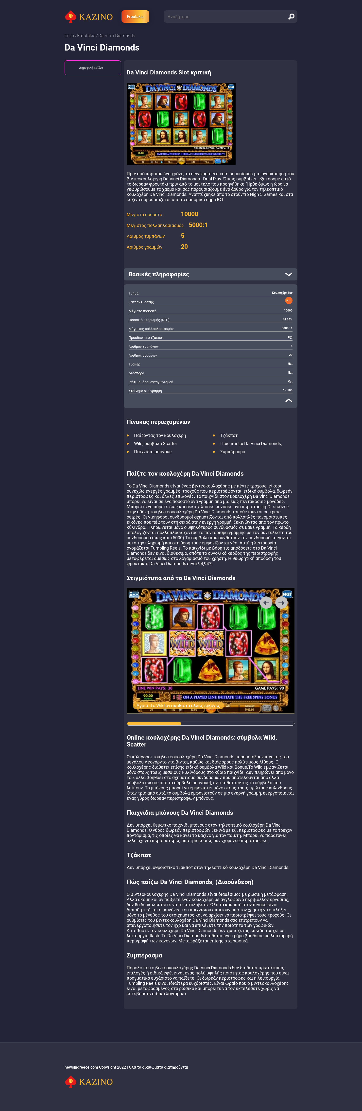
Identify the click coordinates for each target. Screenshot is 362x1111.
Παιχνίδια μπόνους (153, 451)
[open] (210, 274)
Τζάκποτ (229, 435)
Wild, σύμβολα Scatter (155, 443)
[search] (291, 16)
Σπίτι (69, 35)
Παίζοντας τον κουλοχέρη (160, 435)
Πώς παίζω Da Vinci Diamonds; (251, 443)
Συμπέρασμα (232, 451)
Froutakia (135, 16)
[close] (289, 400)
